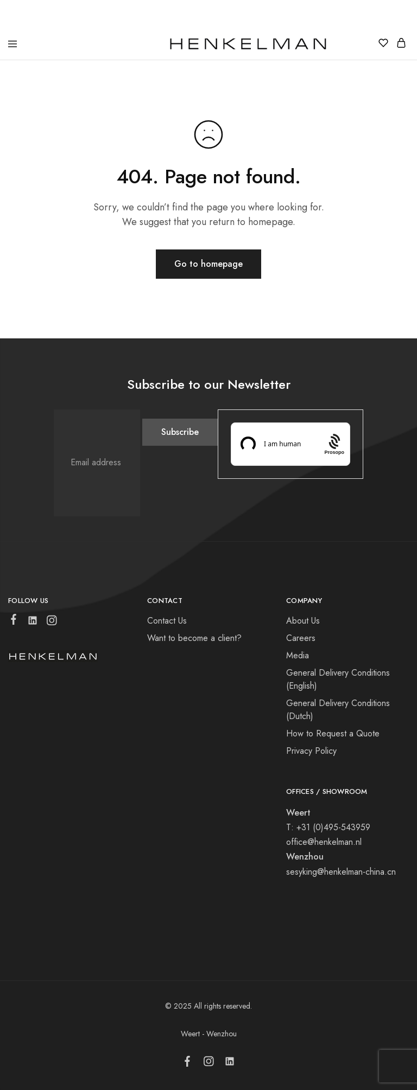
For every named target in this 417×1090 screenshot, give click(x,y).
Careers (300, 638)
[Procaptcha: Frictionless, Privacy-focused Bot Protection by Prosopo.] (334, 443)
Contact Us (167, 620)
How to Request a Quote (333, 733)
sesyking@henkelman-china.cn (341, 871)
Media (297, 655)
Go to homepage (208, 264)
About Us (303, 620)
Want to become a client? (194, 638)
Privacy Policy (311, 751)
